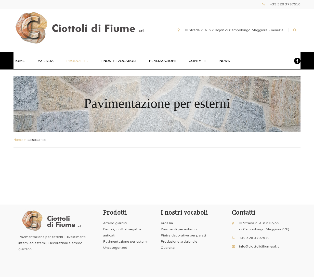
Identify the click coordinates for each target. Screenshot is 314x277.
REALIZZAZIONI (162, 61)
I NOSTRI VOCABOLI (118, 61)
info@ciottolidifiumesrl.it (259, 246)
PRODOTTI (77, 61)
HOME (19, 61)
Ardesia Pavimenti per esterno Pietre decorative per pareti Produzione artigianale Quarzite (183, 235)
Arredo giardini (115, 223)
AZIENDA (45, 61)
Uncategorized (115, 248)
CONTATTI (197, 61)
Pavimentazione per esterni (125, 241)
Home (18, 140)
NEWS (224, 61)
